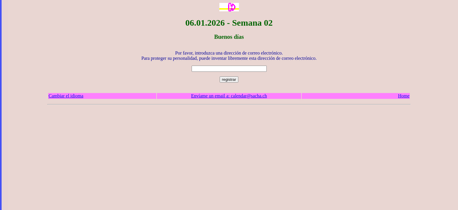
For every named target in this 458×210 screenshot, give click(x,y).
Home (404, 95)
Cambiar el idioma (65, 95)
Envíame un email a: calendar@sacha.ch (229, 95)
